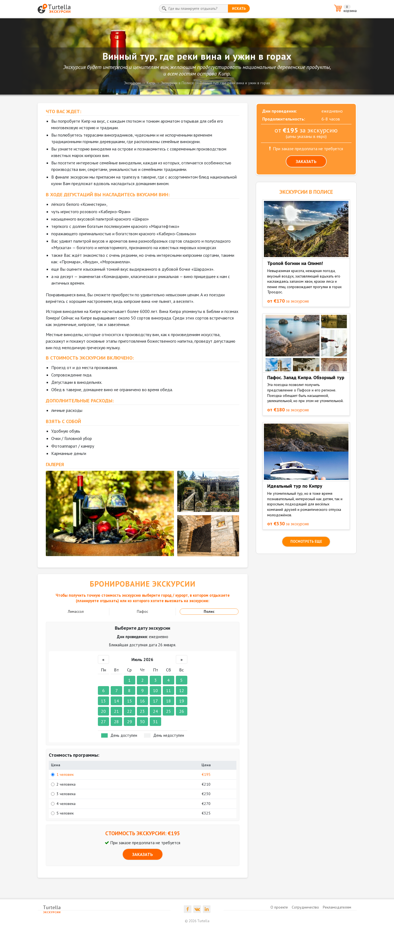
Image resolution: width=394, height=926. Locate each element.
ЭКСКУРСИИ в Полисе (306, 191)
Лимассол (76, 611)
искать (239, 8)
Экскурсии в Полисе (177, 82)
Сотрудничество (305, 907)
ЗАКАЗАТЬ (142, 854)
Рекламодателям (337, 907)
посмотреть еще (306, 541)
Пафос (142, 611)
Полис (209, 611)
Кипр (151, 82)
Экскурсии (132, 82)
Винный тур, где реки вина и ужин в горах (235, 82)
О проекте (279, 907)
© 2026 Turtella (197, 921)
